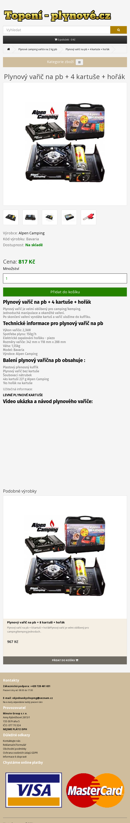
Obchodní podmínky (14, 748)
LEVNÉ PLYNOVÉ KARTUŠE (23, 395)
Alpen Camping (32, 233)
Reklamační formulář (14, 745)
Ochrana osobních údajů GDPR (20, 752)
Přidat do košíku (65, 291)
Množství (11, 269)
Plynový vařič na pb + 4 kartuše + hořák (87, 49)
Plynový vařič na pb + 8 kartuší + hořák (36, 622)
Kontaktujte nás (11, 741)
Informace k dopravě (15, 756)
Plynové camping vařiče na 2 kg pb (37, 49)
